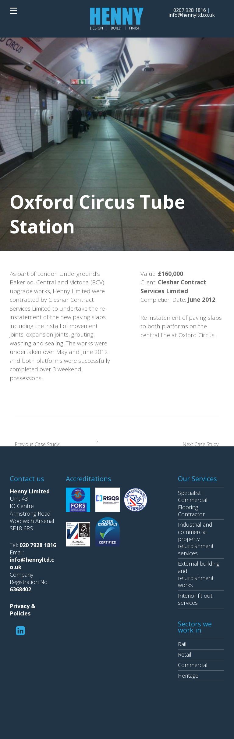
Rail (182, 644)
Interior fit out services (195, 599)
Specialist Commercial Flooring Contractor (192, 503)
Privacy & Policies (22, 609)
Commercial (192, 665)
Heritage (188, 675)
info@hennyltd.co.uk (191, 15)
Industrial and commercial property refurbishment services (196, 539)
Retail (184, 654)
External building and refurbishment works (198, 574)
